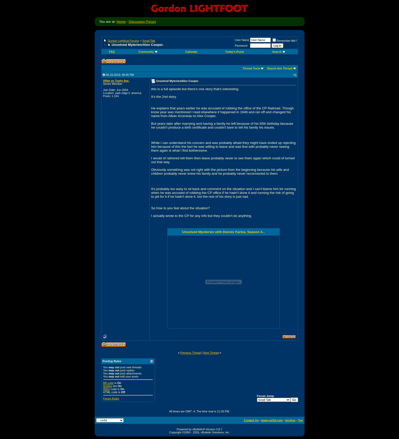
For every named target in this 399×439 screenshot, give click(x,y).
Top (300, 420)
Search (278, 51)
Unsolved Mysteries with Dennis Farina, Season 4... (223, 232)
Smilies (107, 386)
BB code (108, 382)
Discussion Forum (142, 22)
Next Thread (211, 352)
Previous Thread (190, 352)
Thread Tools (251, 68)
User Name (242, 39)
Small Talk (149, 40)
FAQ (112, 51)
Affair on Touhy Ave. (116, 80)
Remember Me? (285, 40)
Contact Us (251, 420)
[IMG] (106, 389)
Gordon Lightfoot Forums (123, 40)
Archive (290, 420)
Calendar (192, 51)
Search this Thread (279, 68)
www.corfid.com (272, 420)
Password (241, 45)
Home (121, 22)
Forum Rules (111, 398)
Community (148, 51)
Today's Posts (234, 51)
